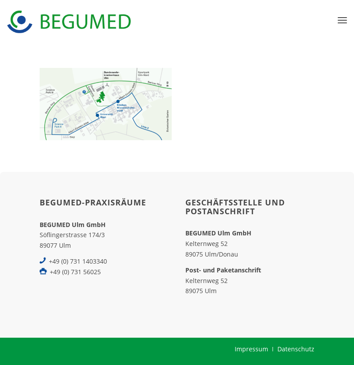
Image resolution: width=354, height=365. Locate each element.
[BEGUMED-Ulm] (69, 20)
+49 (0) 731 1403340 (78, 261)
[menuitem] (342, 20)
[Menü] (342, 20)
